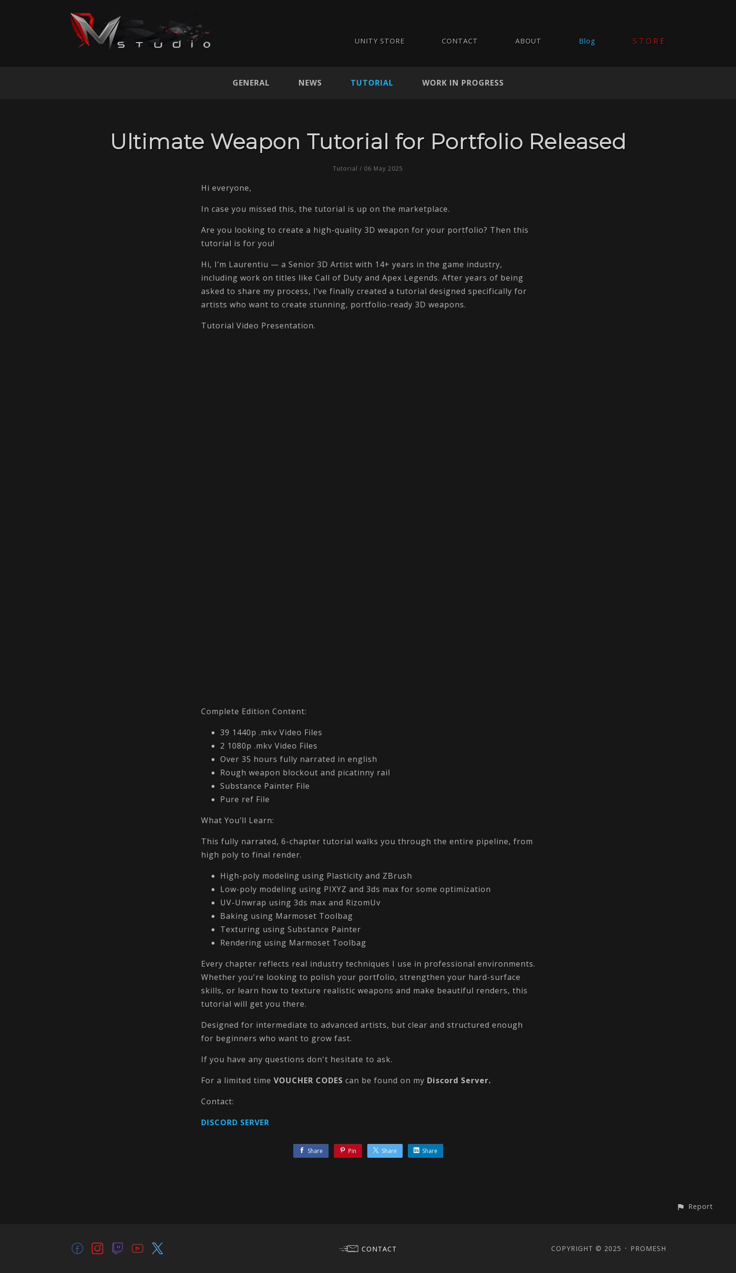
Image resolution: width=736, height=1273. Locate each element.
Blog (587, 40)
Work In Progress (463, 82)
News (310, 82)
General (251, 82)
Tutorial (372, 82)
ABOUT (528, 40)
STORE (650, 41)
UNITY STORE (380, 40)
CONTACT (460, 40)
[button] (694, 1206)
